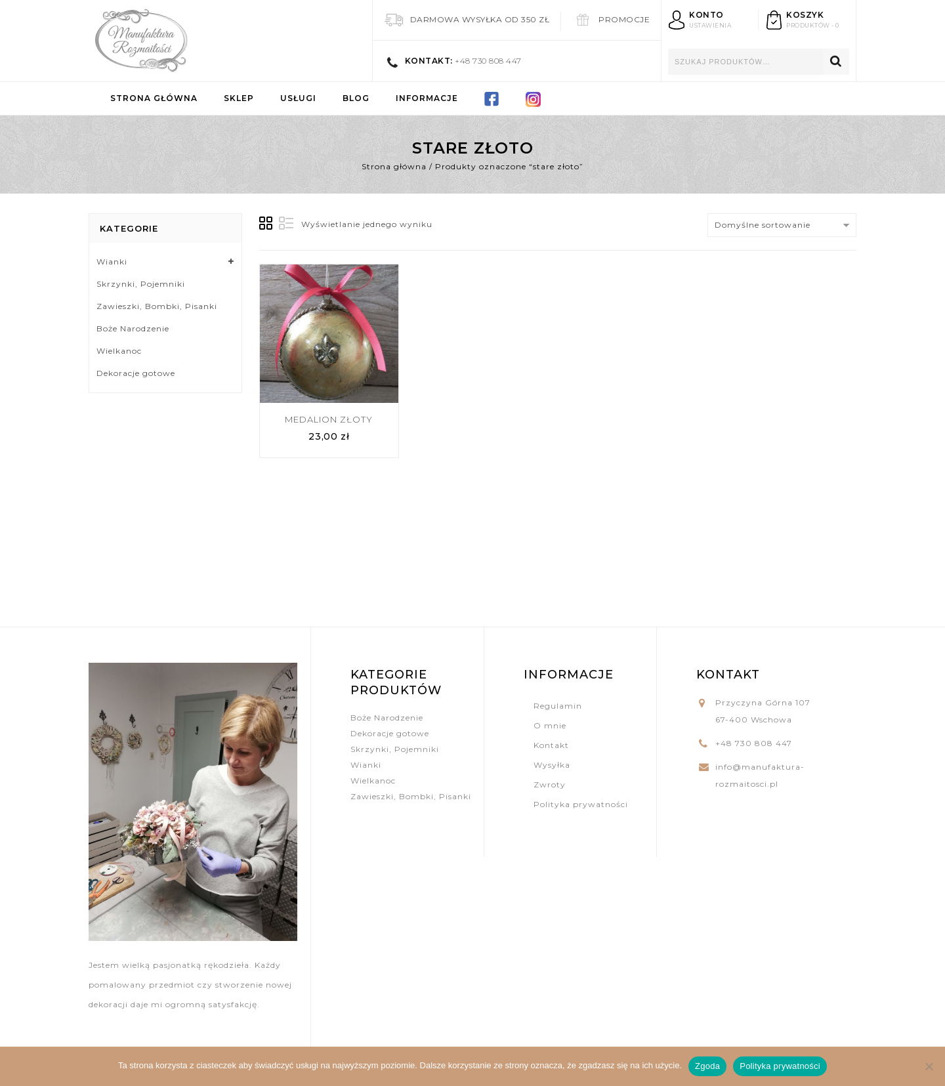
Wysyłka (552, 765)
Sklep (239, 98)
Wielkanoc (119, 351)
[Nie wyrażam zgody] (928, 1066)
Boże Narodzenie (132, 328)
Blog (356, 98)
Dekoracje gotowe (135, 373)
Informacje (427, 98)
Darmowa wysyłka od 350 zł (480, 19)
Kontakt (551, 745)
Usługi (298, 98)
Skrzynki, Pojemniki (140, 284)
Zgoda (707, 1066)
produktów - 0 (812, 25)
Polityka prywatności (581, 804)
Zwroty (550, 784)
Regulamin (558, 706)
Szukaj (836, 62)
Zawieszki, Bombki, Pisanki (156, 306)
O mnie (550, 725)
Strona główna (154, 98)
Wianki (111, 261)
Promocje (624, 19)
